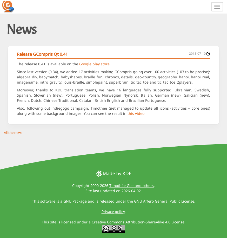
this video (136, 113)
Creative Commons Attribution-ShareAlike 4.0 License (138, 222)
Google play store (94, 63)
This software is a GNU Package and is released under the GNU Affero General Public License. (113, 201)
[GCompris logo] (11, 6)
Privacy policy (113, 211)
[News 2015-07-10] (208, 53)
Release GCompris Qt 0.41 (42, 54)
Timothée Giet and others (131, 185)
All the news (13, 132)
